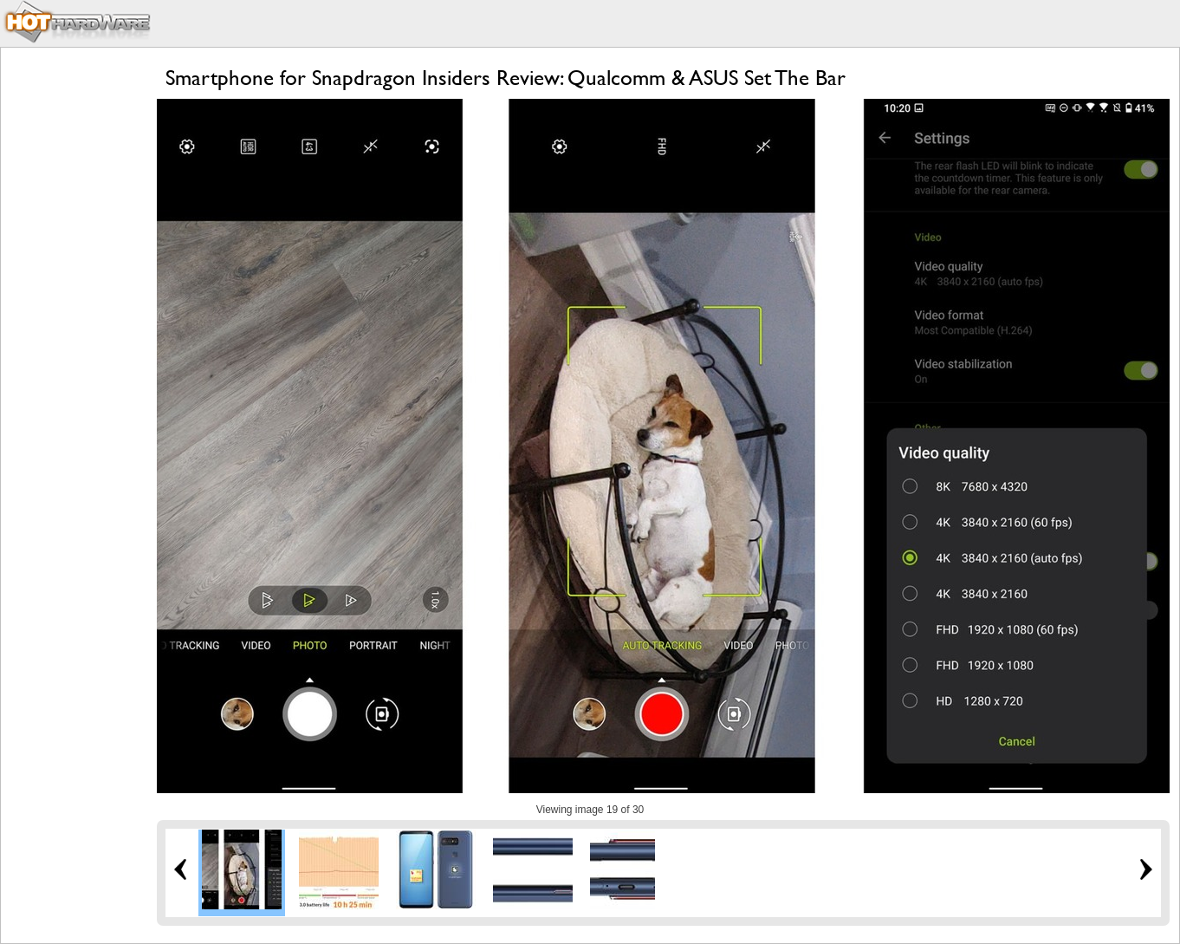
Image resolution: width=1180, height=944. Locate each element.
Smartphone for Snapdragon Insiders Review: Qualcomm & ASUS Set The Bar (505, 77)
